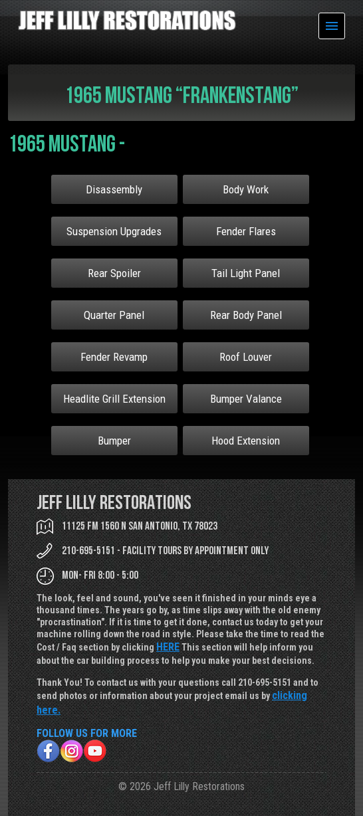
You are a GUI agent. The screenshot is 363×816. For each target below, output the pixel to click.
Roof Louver (245, 356)
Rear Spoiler (114, 273)
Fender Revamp (114, 356)
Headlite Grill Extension (114, 398)
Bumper (114, 440)
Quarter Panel (114, 315)
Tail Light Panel (245, 273)
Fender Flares (246, 231)
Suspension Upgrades (114, 231)
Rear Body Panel (246, 315)
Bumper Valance (246, 398)
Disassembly (114, 189)
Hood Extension (245, 440)
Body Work (246, 189)
